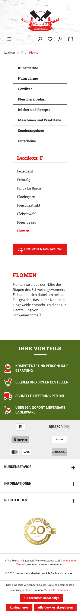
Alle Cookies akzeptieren (55, 607)
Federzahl (25, 171)
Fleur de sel (26, 222)
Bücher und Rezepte (34, 109)
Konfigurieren (19, 607)
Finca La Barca (29, 188)
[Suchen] (40, 39)
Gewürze (25, 88)
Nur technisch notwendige (41, 598)
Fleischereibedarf (32, 99)
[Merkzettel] (50, 39)
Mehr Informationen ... (57, 590)
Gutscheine (27, 141)
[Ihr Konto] (60, 39)
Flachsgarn (26, 196)
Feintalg (23, 179)
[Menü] (9, 39)
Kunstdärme (28, 68)
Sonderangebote (31, 130)
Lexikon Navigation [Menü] (40, 249)
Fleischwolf (26, 213)
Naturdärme (28, 78)
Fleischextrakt (28, 205)
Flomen (23, 230)
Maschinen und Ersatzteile (39, 120)
